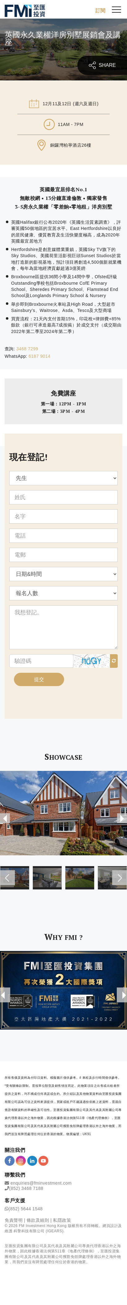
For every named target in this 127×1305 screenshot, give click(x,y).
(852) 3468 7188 (26, 1188)
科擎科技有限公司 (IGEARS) (39, 1231)
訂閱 (100, 10)
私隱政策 (62, 1220)
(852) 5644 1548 (26, 1208)
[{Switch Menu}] (116, 9)
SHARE (102, 65)
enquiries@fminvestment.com (41, 1183)
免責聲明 (14, 1220)
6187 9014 (39, 356)
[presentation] (5, 818)
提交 (39, 679)
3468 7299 (27, 348)
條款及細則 (38, 1220)
